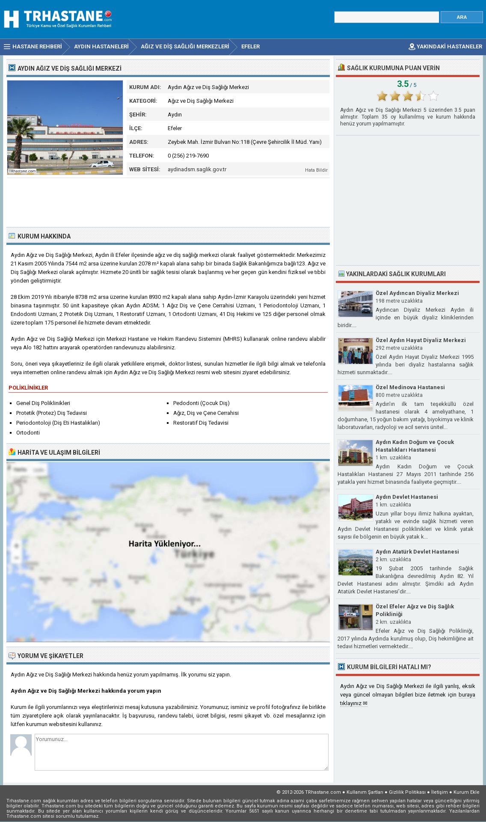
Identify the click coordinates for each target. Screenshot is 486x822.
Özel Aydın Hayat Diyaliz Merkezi (421, 340)
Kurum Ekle (466, 792)
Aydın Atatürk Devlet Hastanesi (417, 551)
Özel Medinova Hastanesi (410, 387)
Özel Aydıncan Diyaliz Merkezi (417, 293)
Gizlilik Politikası (407, 792)
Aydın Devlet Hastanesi (407, 497)
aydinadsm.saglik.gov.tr (197, 169)
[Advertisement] (168, 201)
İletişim (439, 792)
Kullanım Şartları (365, 792)
